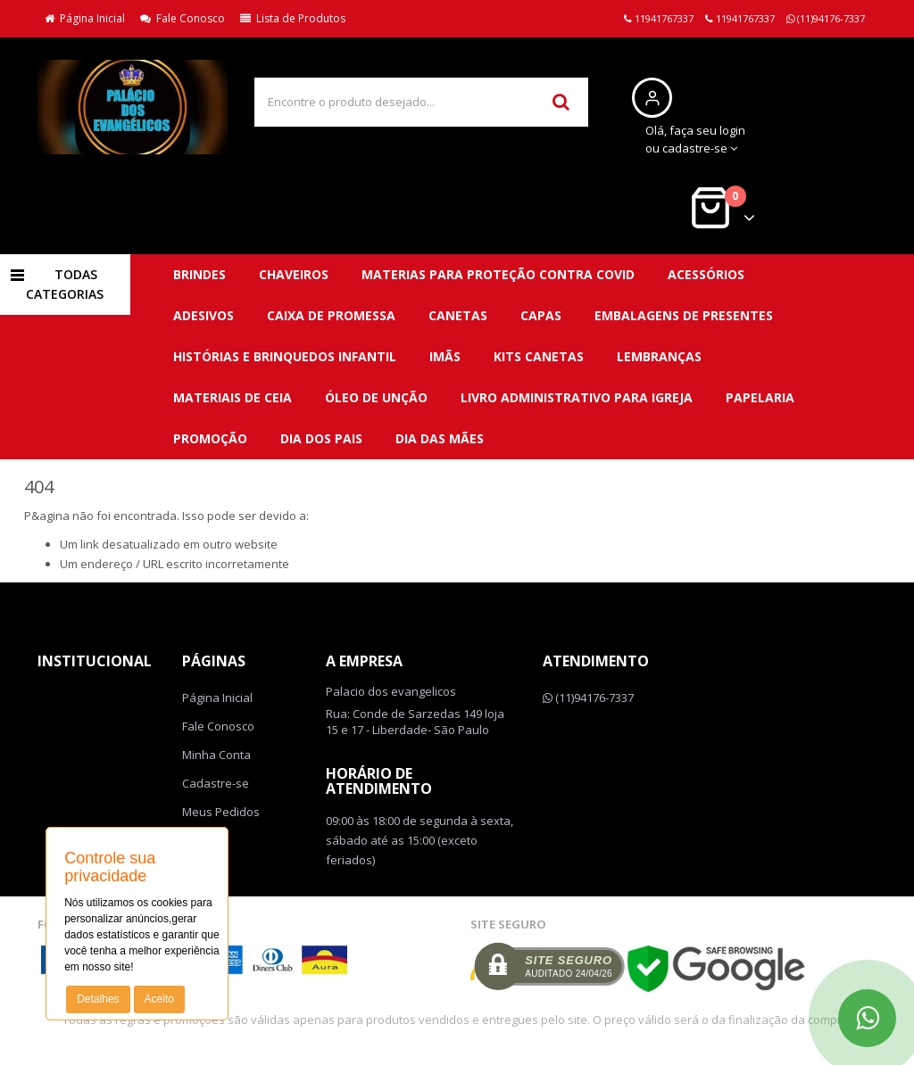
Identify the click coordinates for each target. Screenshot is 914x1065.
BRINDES (199, 274)
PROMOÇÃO (210, 438)
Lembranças (659, 356)
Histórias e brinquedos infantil (284, 356)
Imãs (445, 356)
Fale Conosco (182, 18)
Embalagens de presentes (683, 315)
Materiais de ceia (232, 397)
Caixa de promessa (331, 315)
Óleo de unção (376, 397)
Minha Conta (216, 755)
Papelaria (760, 397)
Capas (540, 315)
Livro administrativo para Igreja (577, 397)
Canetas (457, 315)
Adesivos (203, 315)
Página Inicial (85, 18)
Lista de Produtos (292, 18)
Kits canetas (539, 356)
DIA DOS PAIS (321, 438)
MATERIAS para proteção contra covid (498, 274)
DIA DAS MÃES (439, 438)
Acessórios (706, 274)
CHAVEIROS (293, 274)
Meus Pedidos (221, 812)
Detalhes (98, 999)
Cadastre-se (215, 783)
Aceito (159, 999)
